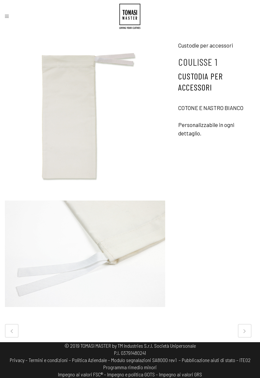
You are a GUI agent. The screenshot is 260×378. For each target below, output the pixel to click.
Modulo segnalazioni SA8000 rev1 (144, 360)
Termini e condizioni (48, 360)
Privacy (17, 360)
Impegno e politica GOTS (131, 374)
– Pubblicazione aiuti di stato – (208, 360)
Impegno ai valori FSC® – (82, 374)
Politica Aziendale (89, 360)
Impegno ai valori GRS (180, 374)
